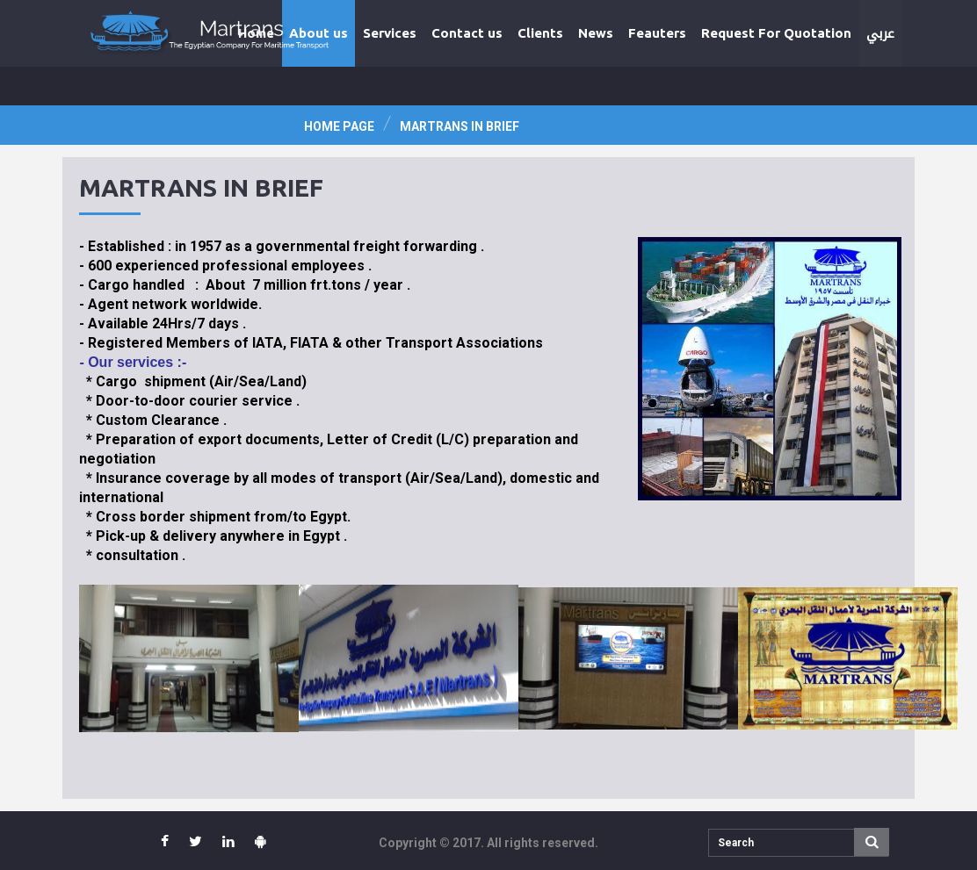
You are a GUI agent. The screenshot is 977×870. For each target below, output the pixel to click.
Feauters (657, 32)
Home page (339, 126)
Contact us (467, 32)
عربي (880, 33)
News (595, 32)
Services (389, 32)
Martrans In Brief (459, 126)
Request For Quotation (776, 32)
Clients (540, 32)
